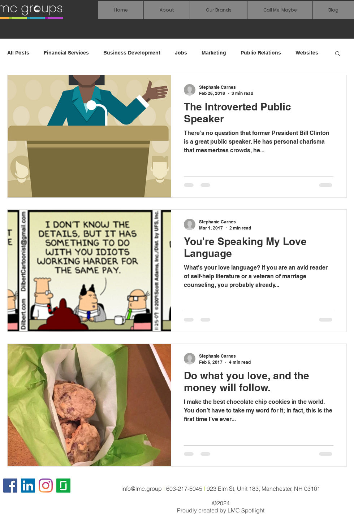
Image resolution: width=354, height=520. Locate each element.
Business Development (131, 53)
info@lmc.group (141, 488)
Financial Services (66, 53)
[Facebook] (10, 486)
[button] (218, 10)
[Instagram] (46, 486)
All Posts (18, 53)
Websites (306, 53)
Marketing (214, 53)
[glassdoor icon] (63, 486)
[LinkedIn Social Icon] (28, 486)
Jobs (181, 53)
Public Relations (261, 53)
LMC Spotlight (245, 510)
